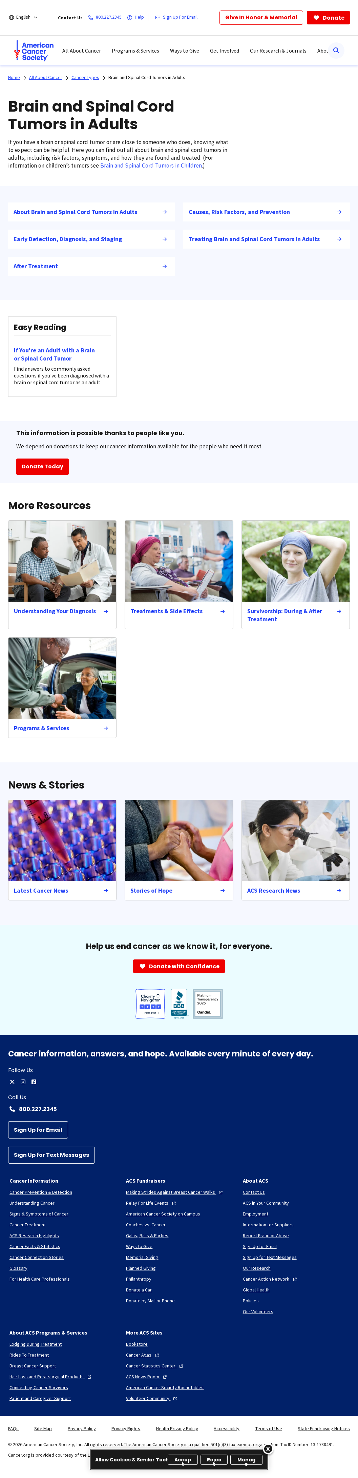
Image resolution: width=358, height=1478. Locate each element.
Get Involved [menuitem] (224, 50)
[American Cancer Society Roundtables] (165, 1387)
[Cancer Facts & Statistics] (34, 1246)
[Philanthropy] (138, 1279)
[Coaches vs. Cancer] (146, 1225)
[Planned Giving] (141, 1268)
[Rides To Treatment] (29, 1355)
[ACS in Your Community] (266, 1203)
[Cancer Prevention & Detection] (40, 1192)
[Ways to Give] (139, 1246)
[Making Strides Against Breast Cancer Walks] (175, 1192)
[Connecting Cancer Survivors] (38, 1387)
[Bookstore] (137, 1344)
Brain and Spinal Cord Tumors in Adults (146, 77)
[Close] (268, 1448)
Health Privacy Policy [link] (177, 1428)
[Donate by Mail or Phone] (150, 1301)
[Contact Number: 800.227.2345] (179, 1109)
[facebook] (34, 1082)
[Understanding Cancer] (32, 1203)
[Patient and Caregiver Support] (40, 1398)
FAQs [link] (13, 1428)
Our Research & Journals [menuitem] (278, 50)
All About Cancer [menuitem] (81, 50)
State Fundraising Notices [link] (324, 1428)
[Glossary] (18, 1268)
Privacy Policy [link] (82, 1428)
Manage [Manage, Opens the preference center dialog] (246, 1460)
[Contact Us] (254, 1192)
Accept (182, 1460)
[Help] (137, 18)
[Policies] (251, 1301)
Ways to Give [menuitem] (184, 50)
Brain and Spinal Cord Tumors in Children (151, 165)
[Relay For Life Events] (151, 1203)
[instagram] (23, 1082)
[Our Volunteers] (258, 1311)
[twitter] (12, 1082)
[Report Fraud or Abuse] (266, 1235)
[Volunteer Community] (152, 1398)
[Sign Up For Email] (178, 18)
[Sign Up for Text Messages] (51, 1155)
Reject (214, 1460)
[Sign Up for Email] (38, 1130)
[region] (179, 1459)
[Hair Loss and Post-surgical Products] (51, 1377)
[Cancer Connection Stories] (36, 1257)
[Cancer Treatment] (27, 1225)
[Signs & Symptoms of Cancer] (38, 1214)
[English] (28, 18)
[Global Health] (256, 1290)
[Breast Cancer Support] (32, 1366)
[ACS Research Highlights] (34, 1235)
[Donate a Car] (139, 1290)
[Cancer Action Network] (270, 1279)
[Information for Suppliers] (268, 1225)
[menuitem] (34, 50)
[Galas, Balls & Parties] (147, 1235)
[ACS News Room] (147, 1377)
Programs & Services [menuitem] (135, 50)
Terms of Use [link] (268, 1428)
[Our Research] (257, 1268)
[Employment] (255, 1214)
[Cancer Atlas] (143, 1355)
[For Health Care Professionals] (39, 1279)
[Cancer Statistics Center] (155, 1366)
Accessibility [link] (226, 1428)
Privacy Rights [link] (125, 1428)
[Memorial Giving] (142, 1257)
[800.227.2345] (106, 18)
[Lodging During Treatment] (35, 1344)
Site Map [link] (43, 1428)
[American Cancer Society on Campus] (163, 1214)
